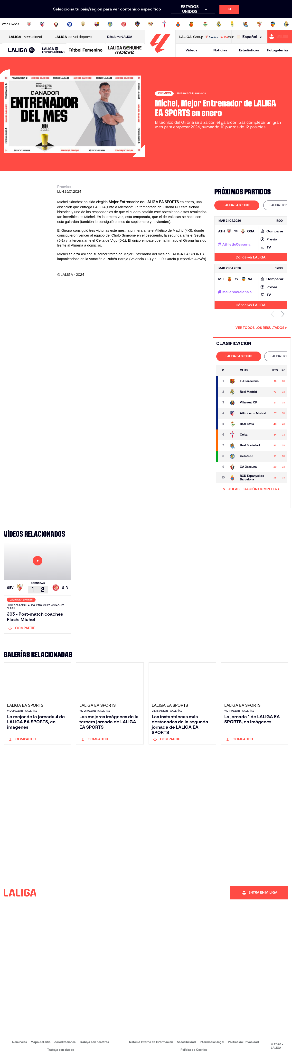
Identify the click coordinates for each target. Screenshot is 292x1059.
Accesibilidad (186, 1041)
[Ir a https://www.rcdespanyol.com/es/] (178, 24)
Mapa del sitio (40, 1041)
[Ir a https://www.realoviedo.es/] (232, 24)
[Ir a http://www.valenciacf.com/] (272, 24)
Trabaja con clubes (60, 1049)
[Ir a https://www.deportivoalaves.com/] (69, 24)
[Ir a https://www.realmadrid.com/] (218, 24)
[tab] (236, 205)
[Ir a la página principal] (160, 55)
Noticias (220, 50)
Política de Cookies (193, 1049)
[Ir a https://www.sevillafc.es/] (259, 24)
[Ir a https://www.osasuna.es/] (56, 24)
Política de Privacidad (243, 1041)
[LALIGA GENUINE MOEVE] (124, 50)
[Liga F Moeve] (85, 50)
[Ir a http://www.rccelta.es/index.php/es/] (164, 24)
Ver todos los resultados (261, 328)
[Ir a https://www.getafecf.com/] (110, 24)
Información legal (212, 1041)
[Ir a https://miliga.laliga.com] (279, 36)
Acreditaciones (64, 1041)
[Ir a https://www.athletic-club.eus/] (29, 24)
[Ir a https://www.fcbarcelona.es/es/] (96, 24)
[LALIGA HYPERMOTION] (54, 50)
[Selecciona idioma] (250, 37)
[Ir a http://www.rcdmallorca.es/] (191, 24)
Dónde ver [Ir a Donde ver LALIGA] (119, 36)
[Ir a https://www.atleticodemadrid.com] (42, 24)
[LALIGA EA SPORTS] (21, 50)
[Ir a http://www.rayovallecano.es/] (150, 24)
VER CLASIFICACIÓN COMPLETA (251, 489)
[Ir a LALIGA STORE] (219, 36)
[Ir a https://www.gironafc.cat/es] (123, 24)
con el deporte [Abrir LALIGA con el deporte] (73, 37)
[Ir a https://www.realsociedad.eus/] (245, 24)
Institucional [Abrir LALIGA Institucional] (25, 37)
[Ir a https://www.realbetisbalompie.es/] (205, 24)
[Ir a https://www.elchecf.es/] (83, 24)
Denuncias (19, 1041)
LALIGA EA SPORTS (237, 205)
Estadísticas (249, 50)
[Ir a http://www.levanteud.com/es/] (137, 24)
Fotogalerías (277, 50)
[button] (21, 50)
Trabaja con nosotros (94, 1041)
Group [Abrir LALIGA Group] (191, 37)
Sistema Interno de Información (151, 1041)
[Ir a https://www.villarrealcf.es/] (286, 24)
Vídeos (191, 50)
